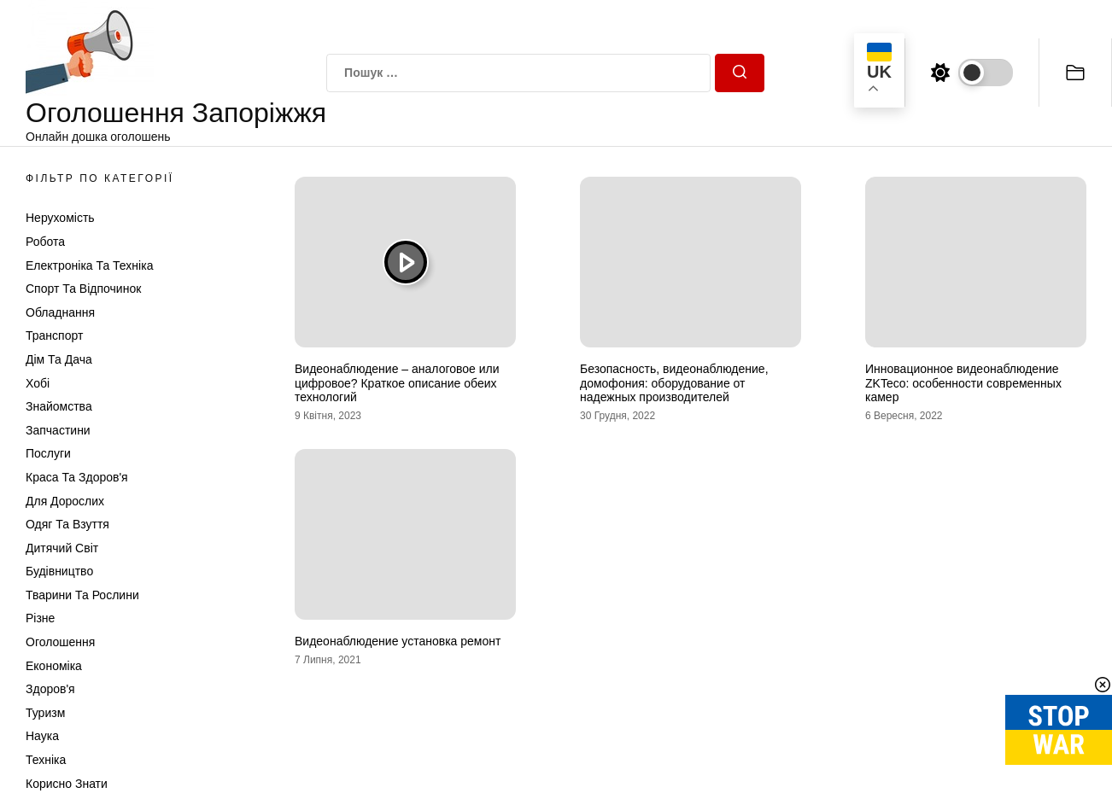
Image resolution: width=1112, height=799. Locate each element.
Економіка (54, 666)
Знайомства (59, 406)
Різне (40, 618)
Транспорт (54, 335)
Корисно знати (67, 783)
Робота (45, 241)
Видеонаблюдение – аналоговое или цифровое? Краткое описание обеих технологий (397, 383)
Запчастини (58, 430)
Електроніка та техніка (89, 265)
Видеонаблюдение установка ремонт (397, 641)
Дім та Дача (59, 359)
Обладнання (60, 312)
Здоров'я (50, 689)
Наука (42, 736)
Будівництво (59, 571)
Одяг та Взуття (67, 524)
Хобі (38, 383)
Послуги (48, 453)
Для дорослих (65, 501)
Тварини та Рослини (82, 595)
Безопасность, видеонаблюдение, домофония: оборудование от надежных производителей (674, 383)
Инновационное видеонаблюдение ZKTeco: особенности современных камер (963, 383)
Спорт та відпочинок (83, 288)
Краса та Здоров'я (77, 477)
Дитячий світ (62, 548)
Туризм (45, 713)
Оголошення (60, 642)
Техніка (46, 760)
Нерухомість (60, 218)
